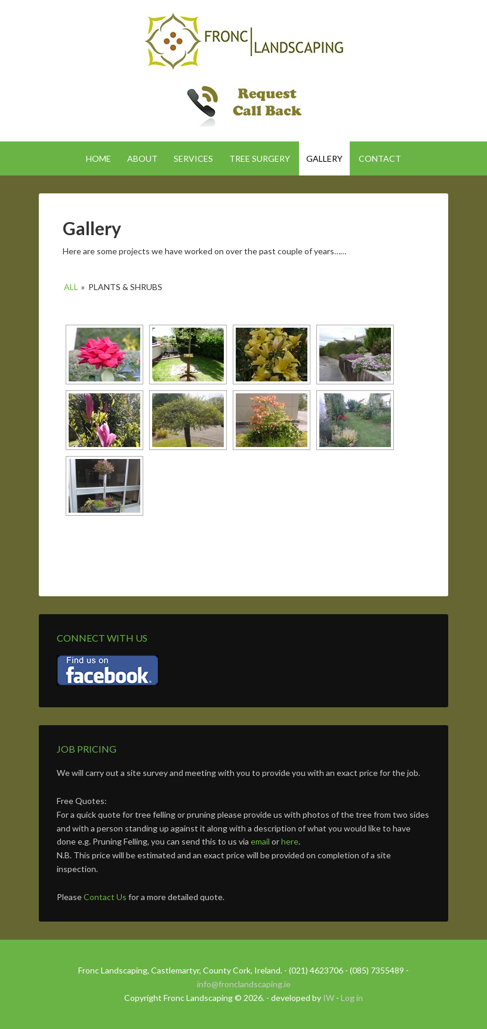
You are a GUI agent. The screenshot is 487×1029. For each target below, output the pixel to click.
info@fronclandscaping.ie (244, 984)
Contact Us (105, 897)
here (289, 841)
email (260, 841)
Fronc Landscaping (243, 42)
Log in (352, 998)
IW (328, 998)
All (71, 287)
